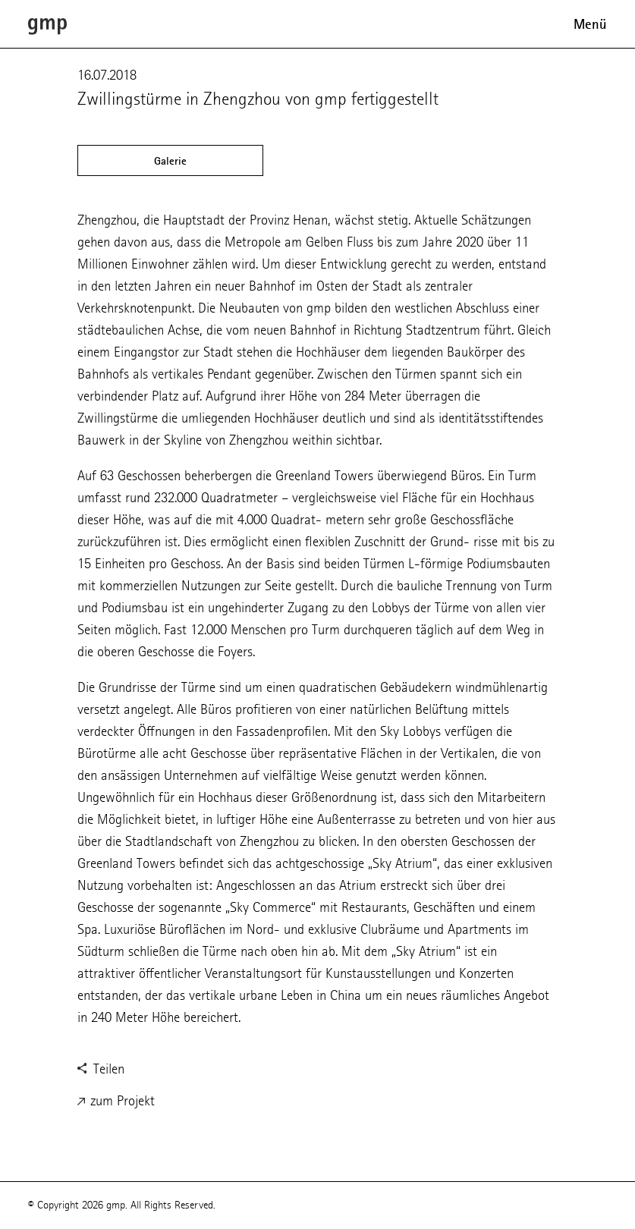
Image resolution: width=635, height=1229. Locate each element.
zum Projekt (116, 1101)
